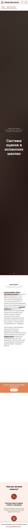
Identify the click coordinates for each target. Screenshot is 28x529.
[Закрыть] (26, 383)
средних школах (9, 336)
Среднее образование (11, 6)
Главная (3, 6)
